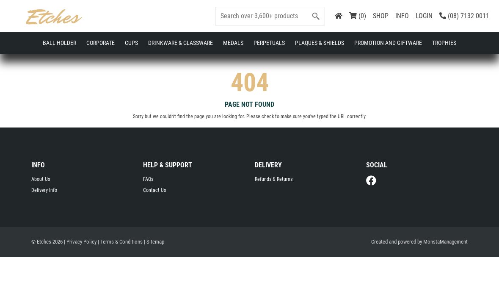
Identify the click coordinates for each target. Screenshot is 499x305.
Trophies (444, 42)
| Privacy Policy (80, 243)
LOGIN (424, 16)
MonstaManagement (445, 243)
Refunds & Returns (273, 181)
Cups (131, 42)
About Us (40, 181)
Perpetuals (269, 42)
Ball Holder (59, 42)
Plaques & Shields (319, 42)
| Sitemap (154, 243)
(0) (357, 16)
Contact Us (154, 192)
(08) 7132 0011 (464, 16)
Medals (233, 42)
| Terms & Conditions (120, 243)
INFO (402, 16)
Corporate (100, 42)
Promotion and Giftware (388, 42)
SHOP (381, 16)
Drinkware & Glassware (180, 42)
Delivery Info (44, 192)
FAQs (148, 181)
